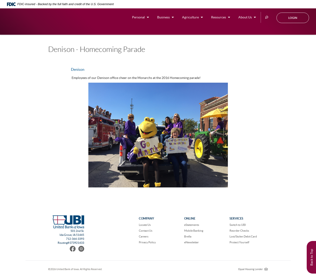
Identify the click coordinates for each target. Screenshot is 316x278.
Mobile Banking (193, 230)
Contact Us (145, 230)
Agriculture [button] (190, 17)
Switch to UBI (238, 224)
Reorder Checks (239, 230)
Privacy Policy (147, 242)
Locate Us (145, 224)
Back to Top (311, 257)
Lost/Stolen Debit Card (243, 236)
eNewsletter (191, 242)
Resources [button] (218, 17)
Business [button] (163, 17)
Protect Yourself (239, 242)
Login (292, 17)
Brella (187, 236)
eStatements (191, 224)
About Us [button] (245, 17)
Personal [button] (138, 17)
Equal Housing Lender (253, 269)
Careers (143, 236)
